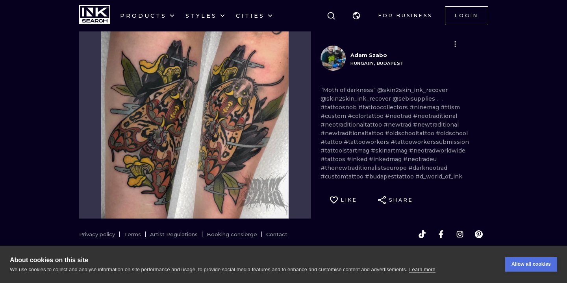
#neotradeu (420, 159)
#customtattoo (343, 176)
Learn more (422, 269)
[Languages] (356, 15)
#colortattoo (366, 115)
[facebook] (441, 234)
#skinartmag (390, 150)
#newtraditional (436, 124)
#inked (358, 159)
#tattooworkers (367, 141)
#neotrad (399, 115)
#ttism (450, 107)
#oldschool (452, 133)
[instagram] (459, 234)
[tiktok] (422, 234)
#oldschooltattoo (410, 133)
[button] (356, 15)
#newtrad (398, 124)
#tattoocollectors (384, 107)
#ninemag (425, 107)
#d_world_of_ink (438, 176)
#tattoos (334, 159)
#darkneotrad (427, 167)
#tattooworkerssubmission (430, 141)
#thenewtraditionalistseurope (364, 167)
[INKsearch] (95, 16)
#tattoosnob (339, 107)
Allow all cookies (531, 264)
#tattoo (332, 141)
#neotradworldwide (437, 150)
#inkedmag (386, 159)
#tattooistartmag (346, 150)
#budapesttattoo (390, 176)
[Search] (331, 15)
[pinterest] (478, 234)
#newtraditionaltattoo (353, 133)
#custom (334, 115)
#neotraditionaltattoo (352, 124)
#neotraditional (435, 115)
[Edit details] (455, 44)
